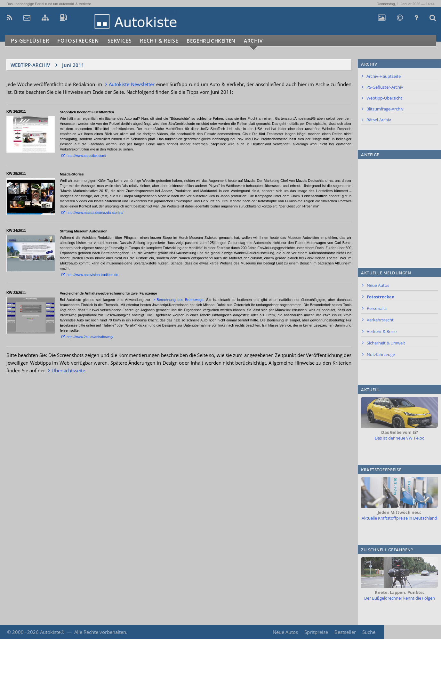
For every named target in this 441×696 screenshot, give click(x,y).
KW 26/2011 (16, 111)
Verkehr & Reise (382, 331)
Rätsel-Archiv (378, 120)
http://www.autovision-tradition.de (92, 275)
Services (122, 41)
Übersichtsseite (68, 370)
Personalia (377, 308)
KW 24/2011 (16, 230)
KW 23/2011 (16, 293)
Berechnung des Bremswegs (179, 300)
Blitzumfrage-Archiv (385, 109)
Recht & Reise (163, 41)
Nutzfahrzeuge (381, 354)
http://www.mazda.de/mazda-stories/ (95, 212)
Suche (368, 632)
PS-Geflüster (30, 41)
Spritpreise (315, 632)
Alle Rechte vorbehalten (100, 632)
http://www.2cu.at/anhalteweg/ (90, 337)
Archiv (265, 41)
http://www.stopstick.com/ (86, 156)
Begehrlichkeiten (219, 41)
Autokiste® (52, 632)
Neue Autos (378, 285)
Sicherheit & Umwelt (386, 343)
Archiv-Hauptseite (383, 76)
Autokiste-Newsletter (132, 84)
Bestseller (345, 632)
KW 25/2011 (16, 173)
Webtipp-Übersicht (384, 98)
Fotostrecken (79, 41)
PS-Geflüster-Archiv (384, 87)
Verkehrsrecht (380, 320)
